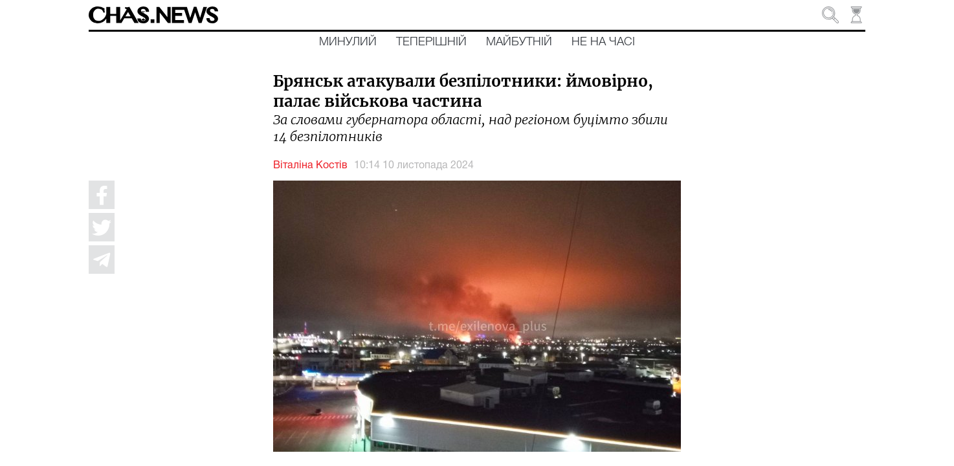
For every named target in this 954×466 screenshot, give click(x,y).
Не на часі (603, 42)
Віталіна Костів (310, 165)
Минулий (348, 42)
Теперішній (431, 42)
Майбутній (519, 42)
